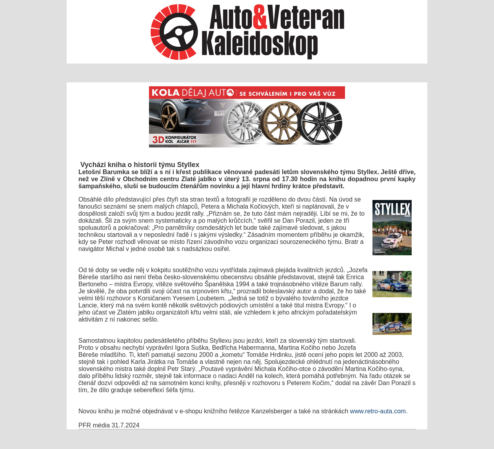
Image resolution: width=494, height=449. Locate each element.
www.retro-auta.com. (379, 411)
